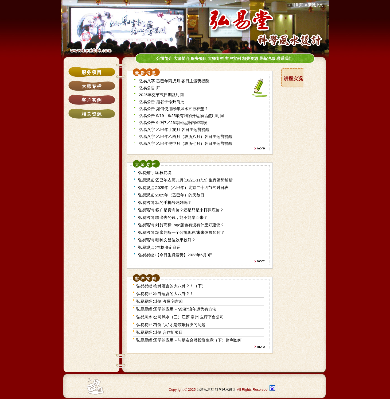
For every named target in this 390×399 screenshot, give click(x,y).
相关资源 (91, 114)
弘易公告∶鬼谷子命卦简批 (161, 101)
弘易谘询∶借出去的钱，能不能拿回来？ (173, 217)
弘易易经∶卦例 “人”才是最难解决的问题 (170, 324)
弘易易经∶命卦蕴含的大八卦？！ (165, 293)
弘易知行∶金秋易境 (154, 172)
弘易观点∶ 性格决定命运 (159, 247)
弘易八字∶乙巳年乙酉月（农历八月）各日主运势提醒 (185, 136)
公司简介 (164, 58)
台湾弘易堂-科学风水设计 (216, 390)
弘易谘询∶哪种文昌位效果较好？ (167, 240)
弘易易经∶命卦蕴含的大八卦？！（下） (171, 286)
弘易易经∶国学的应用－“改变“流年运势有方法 (176, 309)
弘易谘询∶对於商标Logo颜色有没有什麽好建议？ (181, 225)
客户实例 (91, 100)
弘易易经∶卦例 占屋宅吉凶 (159, 301)
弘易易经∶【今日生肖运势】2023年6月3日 (175, 255)
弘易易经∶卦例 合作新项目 (159, 332)
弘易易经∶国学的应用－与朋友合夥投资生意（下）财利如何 (189, 340)
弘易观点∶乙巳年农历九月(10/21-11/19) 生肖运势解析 (185, 180)
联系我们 (284, 58)
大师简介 (182, 58)
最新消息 (267, 58)
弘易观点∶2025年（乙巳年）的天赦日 (171, 195)
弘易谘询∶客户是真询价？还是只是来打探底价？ (181, 210)
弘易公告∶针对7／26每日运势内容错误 (173, 122)
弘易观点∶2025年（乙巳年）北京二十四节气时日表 (183, 187)
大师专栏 (91, 86)
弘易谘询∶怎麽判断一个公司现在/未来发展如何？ (181, 232)
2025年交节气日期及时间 (161, 94)
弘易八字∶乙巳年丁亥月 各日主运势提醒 (174, 129)
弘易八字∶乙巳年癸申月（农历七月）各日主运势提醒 (185, 143)
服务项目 (91, 72)
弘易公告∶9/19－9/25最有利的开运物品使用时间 (181, 115)
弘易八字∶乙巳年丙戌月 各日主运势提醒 (174, 81)
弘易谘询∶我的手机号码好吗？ (165, 202)
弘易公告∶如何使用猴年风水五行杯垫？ (173, 108)
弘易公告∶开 (149, 88)
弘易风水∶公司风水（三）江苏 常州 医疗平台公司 (180, 317)
